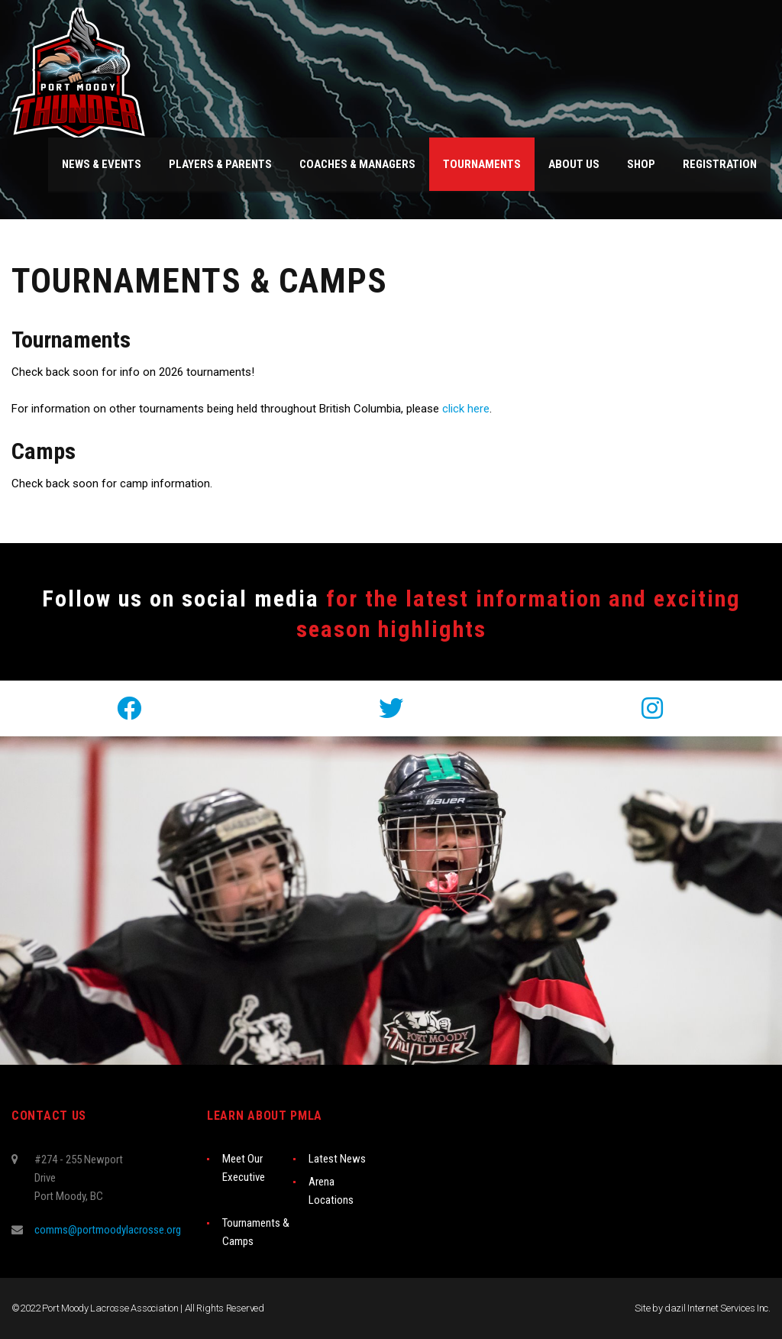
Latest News (337, 1159)
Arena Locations (331, 1191)
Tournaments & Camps (255, 1232)
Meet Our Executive (243, 1168)
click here (466, 409)
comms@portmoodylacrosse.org (107, 1230)
